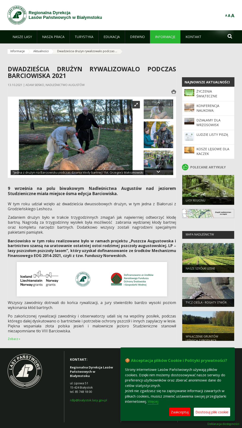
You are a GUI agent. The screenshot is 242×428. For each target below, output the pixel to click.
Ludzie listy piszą (212, 134)
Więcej (153, 401)
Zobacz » (14, 339)
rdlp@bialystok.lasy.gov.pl (88, 400)
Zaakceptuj (180, 412)
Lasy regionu (195, 202)
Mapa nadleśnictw (200, 236)
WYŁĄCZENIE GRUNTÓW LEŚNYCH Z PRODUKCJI (202, 340)
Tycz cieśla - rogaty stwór (206, 304)
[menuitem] (22, 36)
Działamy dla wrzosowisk (208, 122)
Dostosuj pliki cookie (212, 412)
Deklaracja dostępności (223, 424)
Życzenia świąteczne (206, 93)
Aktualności (41, 51)
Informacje (17, 51)
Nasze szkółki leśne (200, 270)
